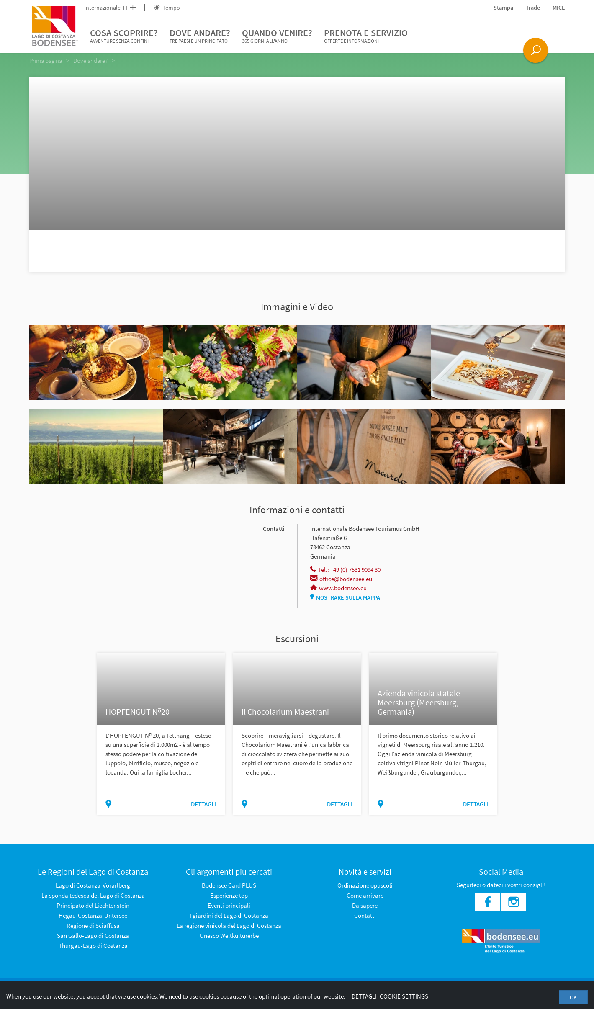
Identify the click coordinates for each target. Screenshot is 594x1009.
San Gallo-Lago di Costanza (93, 936)
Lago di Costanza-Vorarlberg (93, 885)
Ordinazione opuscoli (365, 885)
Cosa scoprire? (124, 36)
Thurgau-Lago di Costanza (93, 946)
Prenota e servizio (366, 36)
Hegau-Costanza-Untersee (93, 915)
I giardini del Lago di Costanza (229, 915)
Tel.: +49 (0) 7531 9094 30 (345, 570)
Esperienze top (229, 895)
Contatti (365, 915)
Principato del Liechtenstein (93, 905)
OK (573, 997)
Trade (533, 7)
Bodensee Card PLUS (229, 885)
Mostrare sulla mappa (345, 597)
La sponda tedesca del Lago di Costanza (93, 895)
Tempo (167, 7)
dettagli (203, 804)
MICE (559, 7)
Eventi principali (229, 905)
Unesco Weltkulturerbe (229, 936)
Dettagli (364, 996)
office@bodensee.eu (341, 579)
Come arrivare (365, 895)
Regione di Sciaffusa (93, 925)
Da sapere (365, 905)
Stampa (503, 7)
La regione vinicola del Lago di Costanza (229, 925)
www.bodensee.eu (338, 588)
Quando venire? (277, 36)
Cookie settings (404, 996)
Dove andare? (200, 36)
